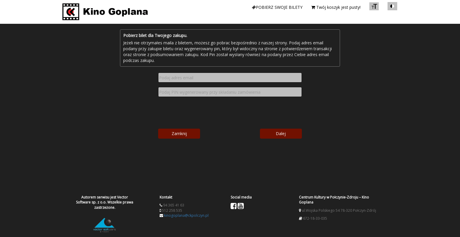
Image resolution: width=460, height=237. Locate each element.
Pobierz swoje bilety (277, 7)
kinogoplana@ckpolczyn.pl (186, 215)
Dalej (281, 133)
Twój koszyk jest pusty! (336, 7)
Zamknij (179, 133)
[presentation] (228, 112)
